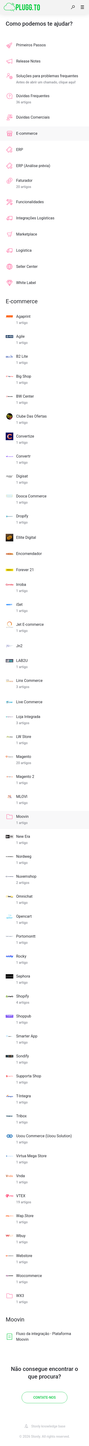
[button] (73, 7)
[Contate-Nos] (44, 1397)
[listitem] (44, 45)
